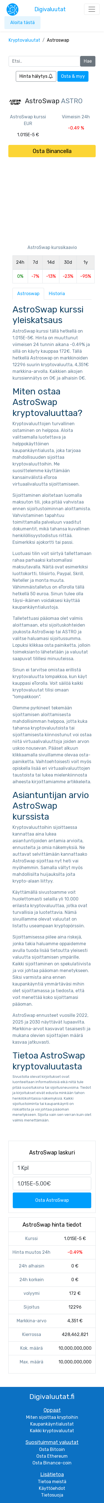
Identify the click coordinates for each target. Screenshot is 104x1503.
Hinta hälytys (36, 76)
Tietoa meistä (52, 1481)
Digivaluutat (50, 9)
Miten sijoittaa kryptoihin (52, 1417)
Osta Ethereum (52, 1456)
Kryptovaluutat (24, 40)
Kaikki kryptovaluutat (52, 1430)
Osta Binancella (52, 151)
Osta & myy (73, 76)
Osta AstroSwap (52, 1200)
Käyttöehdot (52, 1488)
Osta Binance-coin (52, 1463)
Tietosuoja (52, 1495)
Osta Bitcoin (52, 1449)
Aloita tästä (22, 22)
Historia (57, 293)
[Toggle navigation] (92, 9)
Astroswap (28, 293)
